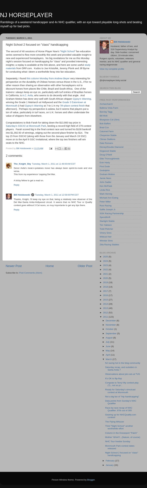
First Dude (105, 166)
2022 (106, 269)
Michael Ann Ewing (109, 198)
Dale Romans (106, 143)
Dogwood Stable (108, 151)
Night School (67, 51)
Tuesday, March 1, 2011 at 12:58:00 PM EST (57, 195)
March (109, 359)
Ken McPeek (106, 186)
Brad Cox (104, 127)
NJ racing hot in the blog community (122, 363)
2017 (106, 291)
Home (50, 266)
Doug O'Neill (106, 154)
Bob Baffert (105, 123)
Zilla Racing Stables (109, 244)
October (110, 329)
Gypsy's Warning (82, 99)
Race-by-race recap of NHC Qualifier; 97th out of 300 (118, 409)
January (110, 465)
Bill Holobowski (22, 195)
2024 (106, 261)
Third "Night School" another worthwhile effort (119, 427)
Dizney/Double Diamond (111, 147)
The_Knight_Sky (22, 164)
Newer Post (14, 266)
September (111, 333)
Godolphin (105, 170)
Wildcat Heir (106, 237)
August (109, 337)
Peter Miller (105, 201)
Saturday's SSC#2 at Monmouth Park (26, 126)
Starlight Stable (107, 221)
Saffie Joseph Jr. (108, 209)
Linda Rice (105, 190)
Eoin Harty (105, 162)
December (111, 320)
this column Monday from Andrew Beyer (48, 78)
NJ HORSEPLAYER (26, 15)
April (108, 355)
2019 (106, 282)
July (108, 342)
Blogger (91, 480)
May (108, 350)
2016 (106, 295)
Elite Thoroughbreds (109, 158)
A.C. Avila (27, 95)
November (111, 325)
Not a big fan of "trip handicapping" (122, 396)
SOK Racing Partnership (112, 213)
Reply (16, 185)
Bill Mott (103, 115)
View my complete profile (112, 69)
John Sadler (105, 182)
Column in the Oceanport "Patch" (121, 433)
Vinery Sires (106, 233)
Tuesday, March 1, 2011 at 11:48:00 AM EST (54, 164)
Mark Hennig (106, 194)
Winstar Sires (106, 240)
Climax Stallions (107, 139)
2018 (106, 287)
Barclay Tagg (106, 112)
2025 (106, 256)
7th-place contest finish (72, 105)
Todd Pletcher (106, 229)
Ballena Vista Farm (109, 108)
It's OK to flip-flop (113, 378)
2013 (106, 308)
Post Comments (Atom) (30, 273)
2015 (106, 299)
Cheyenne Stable (108, 135)
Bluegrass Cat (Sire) (110, 119)
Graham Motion (107, 174)
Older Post (85, 266)
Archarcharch (106, 104)
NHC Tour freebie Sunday (117, 441)
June (108, 346)
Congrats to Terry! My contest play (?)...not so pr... (122, 384)
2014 (106, 304)
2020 (106, 278)
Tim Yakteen (106, 225)
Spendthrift (105, 217)
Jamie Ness (105, 178)
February (110, 460)
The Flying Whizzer (114, 421)
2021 (106, 274)
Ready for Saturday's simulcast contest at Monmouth (120, 390)
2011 (106, 317)
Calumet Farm (107, 131)
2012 (106, 312)
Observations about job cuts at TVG (122, 374)
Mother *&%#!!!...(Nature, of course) (122, 437)
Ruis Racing (106, 205)
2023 (106, 265)
